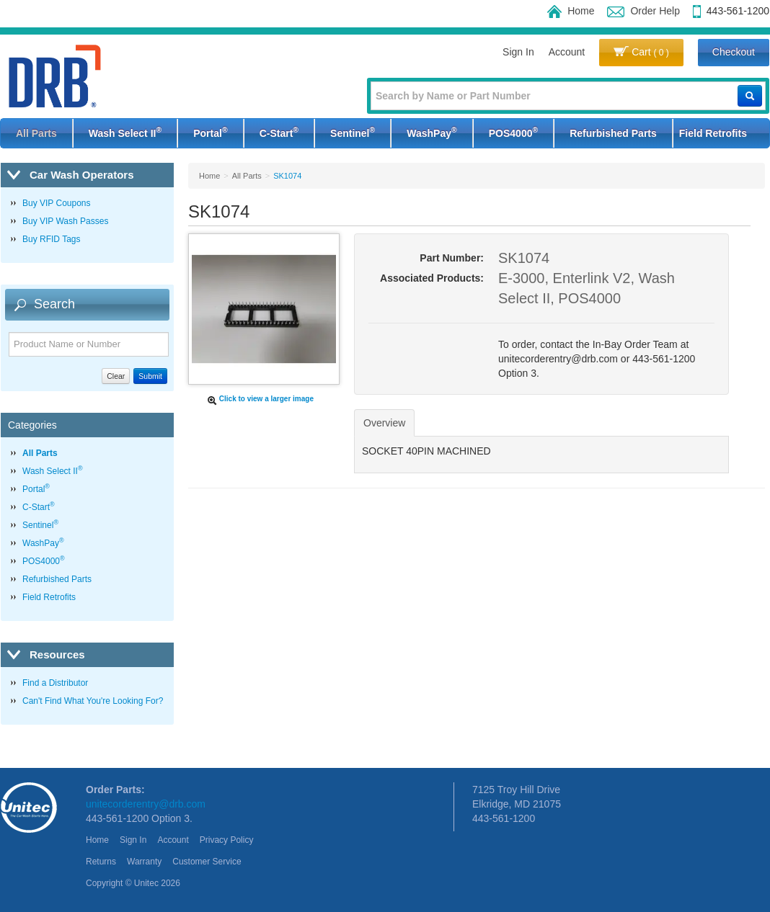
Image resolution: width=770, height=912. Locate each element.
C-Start (279, 131)
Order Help (643, 11)
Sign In (518, 52)
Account (567, 52)
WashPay (431, 131)
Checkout (733, 52)
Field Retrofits (713, 133)
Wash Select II (125, 131)
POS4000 (513, 131)
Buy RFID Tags (51, 239)
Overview (384, 423)
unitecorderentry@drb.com (145, 804)
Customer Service (206, 862)
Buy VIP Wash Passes (65, 221)
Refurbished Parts (613, 133)
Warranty (144, 862)
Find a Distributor (55, 683)
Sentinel (352, 131)
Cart (641, 52)
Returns (101, 862)
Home (570, 11)
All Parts (36, 133)
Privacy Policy (227, 840)
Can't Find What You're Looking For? (92, 701)
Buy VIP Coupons (56, 203)
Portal (210, 131)
